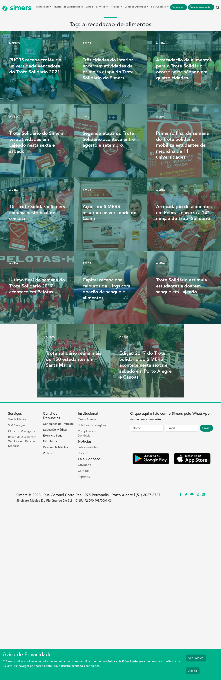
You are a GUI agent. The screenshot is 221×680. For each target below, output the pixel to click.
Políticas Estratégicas (92, 425)
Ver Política (195, 658)
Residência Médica (55, 447)
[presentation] (158, 443)
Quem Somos (87, 419)
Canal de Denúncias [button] (136, 6)
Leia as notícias (88, 447)
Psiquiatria (50, 441)
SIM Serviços (16, 425)
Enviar (206, 428)
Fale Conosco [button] (159, 6)
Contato (83, 471)
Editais (89, 6)
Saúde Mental (17, 419)
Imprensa (84, 477)
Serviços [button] (101, 6)
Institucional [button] (42, 6)
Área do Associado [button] (200, 7)
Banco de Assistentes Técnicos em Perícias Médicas (22, 441)
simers (16, 8)
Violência (49, 453)
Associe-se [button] (178, 7)
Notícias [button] (115, 6)
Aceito (192, 671)
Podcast (83, 453)
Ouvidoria (84, 465)
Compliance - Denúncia (86, 433)
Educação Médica (55, 430)
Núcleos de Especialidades (68, 6)
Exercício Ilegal (53, 436)
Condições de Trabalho (58, 424)
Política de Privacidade (122, 661)
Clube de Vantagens (21, 431)
